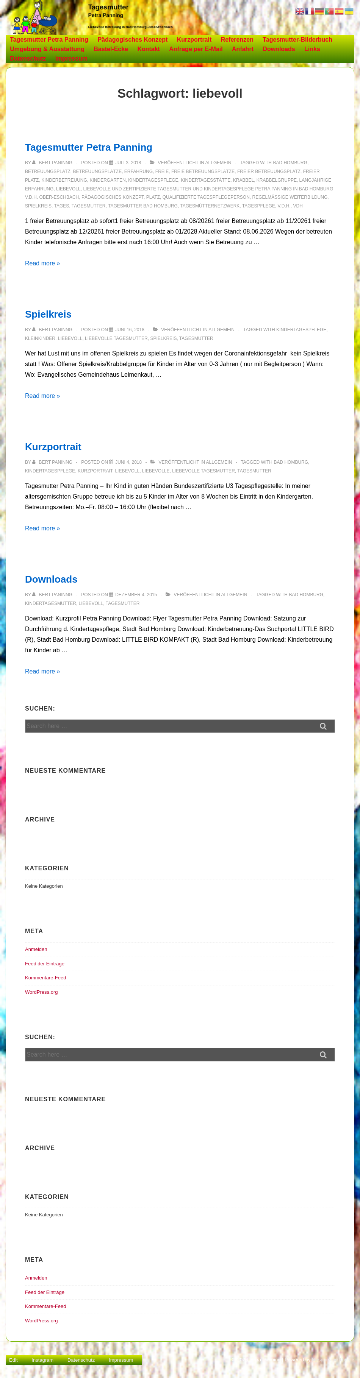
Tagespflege (258, 206)
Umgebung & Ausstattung (47, 49)
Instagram (42, 1360)
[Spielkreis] (129, 329)
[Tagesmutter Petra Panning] (128, 162)
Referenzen (237, 39)
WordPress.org (41, 992)
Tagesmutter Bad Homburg (143, 206)
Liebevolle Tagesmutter (116, 338)
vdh (298, 206)
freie (162, 171)
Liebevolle (156, 471)
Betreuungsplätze (97, 171)
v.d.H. (284, 206)
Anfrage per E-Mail (195, 49)
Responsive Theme (333, 1359)
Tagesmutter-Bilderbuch (297, 39)
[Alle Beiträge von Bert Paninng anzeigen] (53, 162)
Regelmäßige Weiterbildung (290, 197)
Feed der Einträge (44, 963)
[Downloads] (136, 594)
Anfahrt (243, 49)
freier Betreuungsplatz (269, 171)
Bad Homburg (290, 162)
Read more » (42, 263)
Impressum (71, 58)
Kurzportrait (194, 39)
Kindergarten (107, 180)
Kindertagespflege (153, 180)
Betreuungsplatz (47, 171)
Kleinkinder (40, 338)
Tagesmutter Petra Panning (49, 39)
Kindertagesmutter (50, 603)
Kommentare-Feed (45, 977)
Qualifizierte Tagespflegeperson (206, 197)
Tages (61, 206)
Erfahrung (138, 171)
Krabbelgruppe (277, 180)
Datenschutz (28, 58)
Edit (13, 1360)
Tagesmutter (89, 206)
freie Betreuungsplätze (203, 171)
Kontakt (148, 49)
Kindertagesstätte (205, 180)
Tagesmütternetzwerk (209, 206)
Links (312, 49)
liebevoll (68, 189)
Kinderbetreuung (64, 180)
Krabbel (243, 180)
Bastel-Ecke (111, 49)
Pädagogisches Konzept (132, 39)
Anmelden (36, 949)
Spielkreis (38, 206)
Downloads (279, 49)
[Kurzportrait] (128, 462)
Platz (153, 197)
